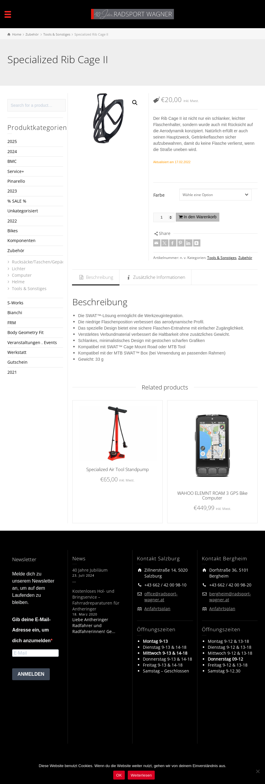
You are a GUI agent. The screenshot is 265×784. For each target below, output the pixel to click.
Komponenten (21, 240)
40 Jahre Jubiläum (90, 570)
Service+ (15, 171)
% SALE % (16, 201)
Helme (18, 281)
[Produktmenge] (164, 217)
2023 (12, 191)
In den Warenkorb (199, 216)
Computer (22, 275)
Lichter (18, 268)
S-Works (15, 303)
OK (119, 775)
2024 (12, 151)
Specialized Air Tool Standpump (117, 469)
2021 (12, 372)
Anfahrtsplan (157, 608)
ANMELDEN (30, 674)
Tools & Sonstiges (222, 257)
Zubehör (245, 257)
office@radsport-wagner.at (161, 596)
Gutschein (17, 362)
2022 (12, 221)
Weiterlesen (141, 775)
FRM (11, 322)
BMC (12, 161)
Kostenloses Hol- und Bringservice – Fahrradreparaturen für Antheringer (95, 600)
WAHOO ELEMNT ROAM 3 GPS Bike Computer (212, 495)
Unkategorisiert (22, 211)
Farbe (159, 195)
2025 (12, 141)
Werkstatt (16, 352)
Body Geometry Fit (25, 332)
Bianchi (14, 312)
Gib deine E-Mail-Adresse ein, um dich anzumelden (31, 630)
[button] (135, 102)
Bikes (12, 230)
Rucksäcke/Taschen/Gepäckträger (45, 262)
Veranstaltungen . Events (32, 342)
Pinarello (16, 181)
